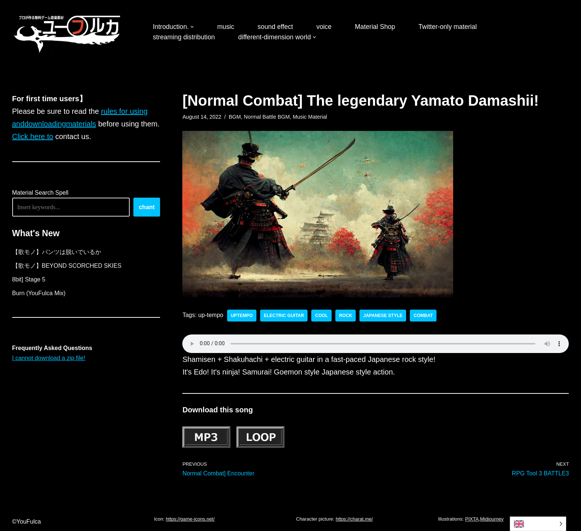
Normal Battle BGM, (267, 117)
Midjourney (492, 519)
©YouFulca (26, 521)
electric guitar (284, 315)
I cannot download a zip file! (48, 358)
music (225, 26)
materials (81, 124)
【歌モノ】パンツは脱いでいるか (56, 252)
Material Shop (375, 26)
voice (324, 26)
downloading (45, 124)
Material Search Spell (40, 192)
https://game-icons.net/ (190, 519)
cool (321, 315)
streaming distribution (184, 37)
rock (345, 315)
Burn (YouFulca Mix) (39, 293)
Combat (423, 315)
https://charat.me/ (354, 519)
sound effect (275, 26)
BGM (235, 117)
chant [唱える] (147, 207)
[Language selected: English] (538, 524)
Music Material (310, 117)
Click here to (32, 136)
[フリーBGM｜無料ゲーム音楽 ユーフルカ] (67, 33)
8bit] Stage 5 (29, 279)
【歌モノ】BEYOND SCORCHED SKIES (67, 266)
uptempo (242, 315)
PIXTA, (472, 519)
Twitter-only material (447, 26)
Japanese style (382, 315)
